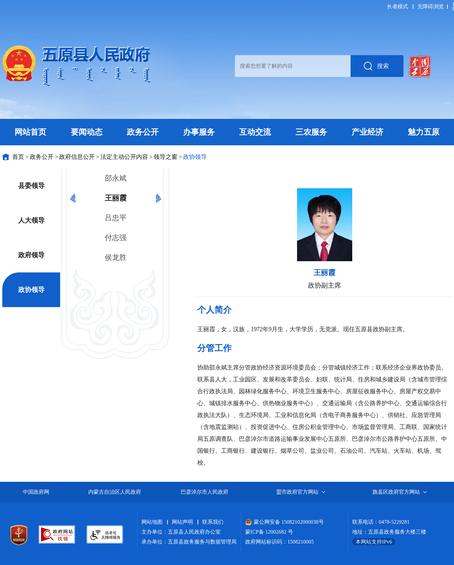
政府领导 (31, 255)
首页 (18, 157)
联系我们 (212, 522)
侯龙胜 (116, 257)
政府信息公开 (77, 157)
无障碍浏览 (430, 6)
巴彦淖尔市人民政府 (204, 492)
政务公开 (42, 157)
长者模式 (397, 6)
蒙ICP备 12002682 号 (269, 532)
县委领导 (31, 185)
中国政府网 (36, 492)
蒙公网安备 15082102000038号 (284, 522)
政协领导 (195, 157)
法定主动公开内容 (124, 157)
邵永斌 (116, 178)
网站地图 (152, 522)
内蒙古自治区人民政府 (114, 492)
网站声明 (182, 522)
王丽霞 (116, 198)
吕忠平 (116, 218)
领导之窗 (165, 157)
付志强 (116, 237)
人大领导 (31, 220)
